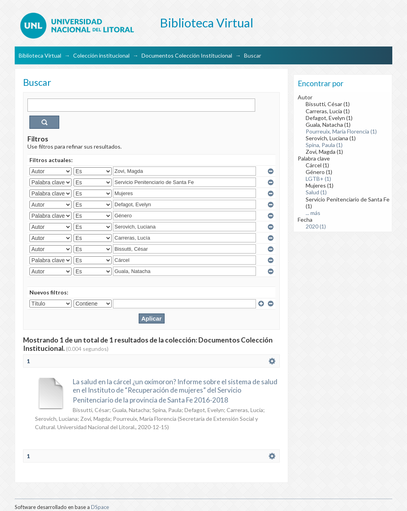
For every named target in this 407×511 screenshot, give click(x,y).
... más (313, 212)
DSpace (100, 507)
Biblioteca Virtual (40, 55)
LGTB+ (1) (318, 178)
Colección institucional (101, 55)
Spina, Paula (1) (324, 144)
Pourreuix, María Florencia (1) (341, 131)
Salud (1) (316, 192)
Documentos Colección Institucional (186, 55)
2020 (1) (316, 226)
